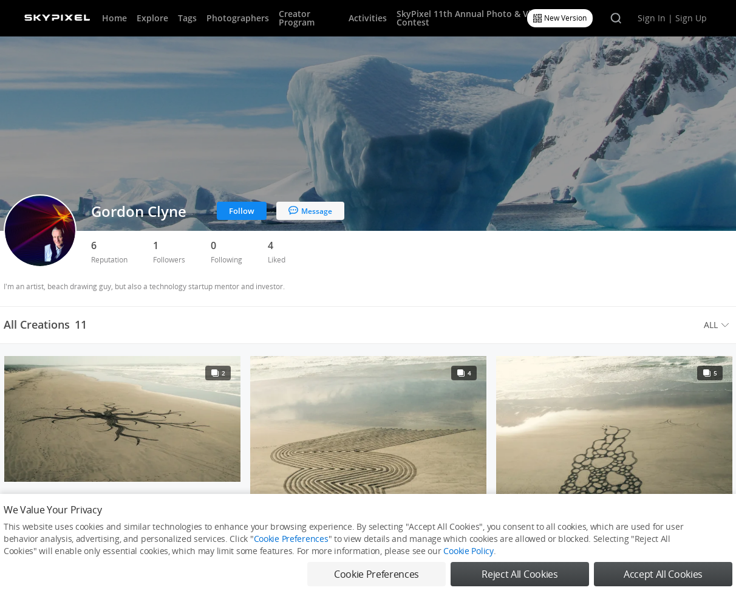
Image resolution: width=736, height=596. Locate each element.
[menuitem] (718, 325)
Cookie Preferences (291, 538)
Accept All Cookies (663, 574)
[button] (718, 325)
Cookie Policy (468, 551)
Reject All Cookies (519, 574)
